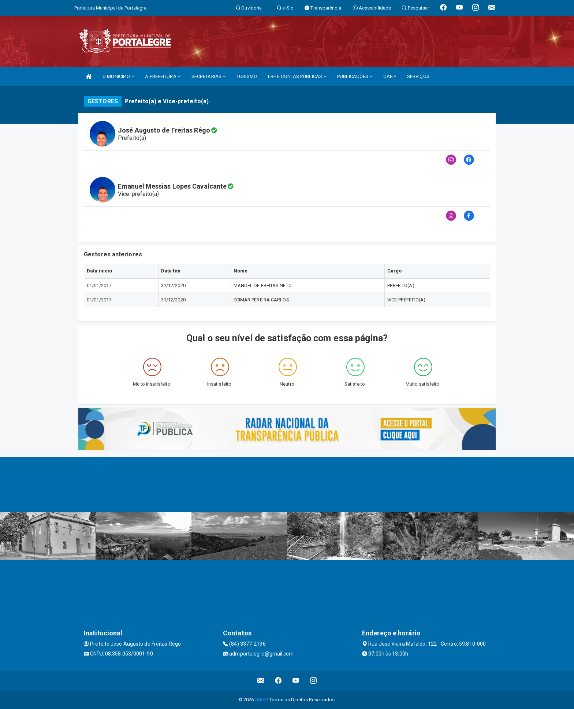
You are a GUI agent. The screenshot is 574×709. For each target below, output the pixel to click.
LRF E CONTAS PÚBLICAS (297, 76)
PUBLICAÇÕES (354, 76)
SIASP (261, 699)
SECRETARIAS (208, 76)
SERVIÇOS (418, 76)
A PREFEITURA (162, 76)
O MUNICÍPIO (118, 76)
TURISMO (246, 76)
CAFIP (389, 76)
